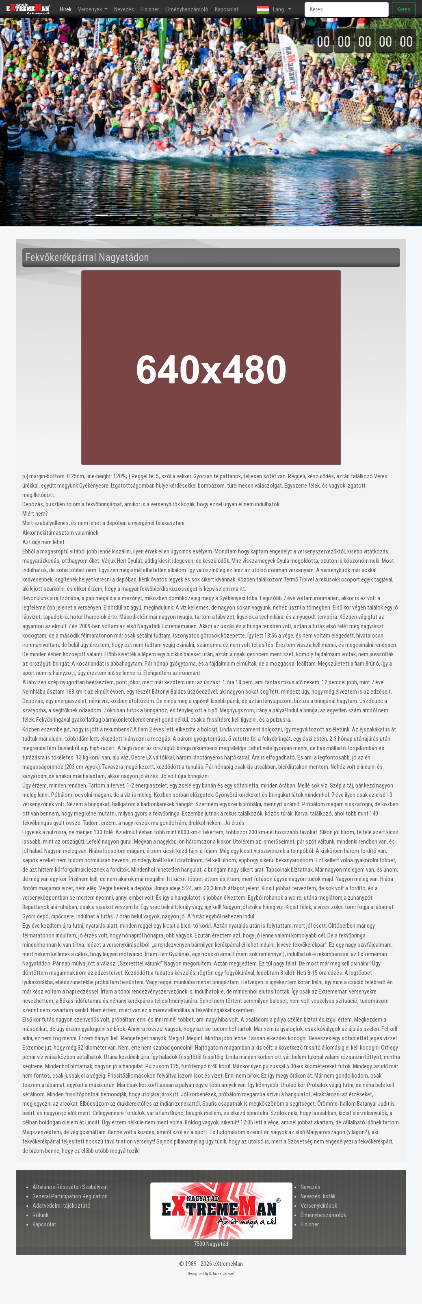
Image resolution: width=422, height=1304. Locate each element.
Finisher (150, 9)
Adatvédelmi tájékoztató (61, 1205)
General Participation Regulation (70, 1196)
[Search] (347, 9)
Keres (403, 9)
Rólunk (40, 1215)
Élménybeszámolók (323, 1215)
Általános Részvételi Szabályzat (70, 1187)
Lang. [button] (271, 10)
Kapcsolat (226, 9)
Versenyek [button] (90, 9)
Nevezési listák (318, 1196)
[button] (31, 122)
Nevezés (124, 9)
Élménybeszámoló (186, 9)
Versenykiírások (319, 1205)
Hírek (67, 8)
